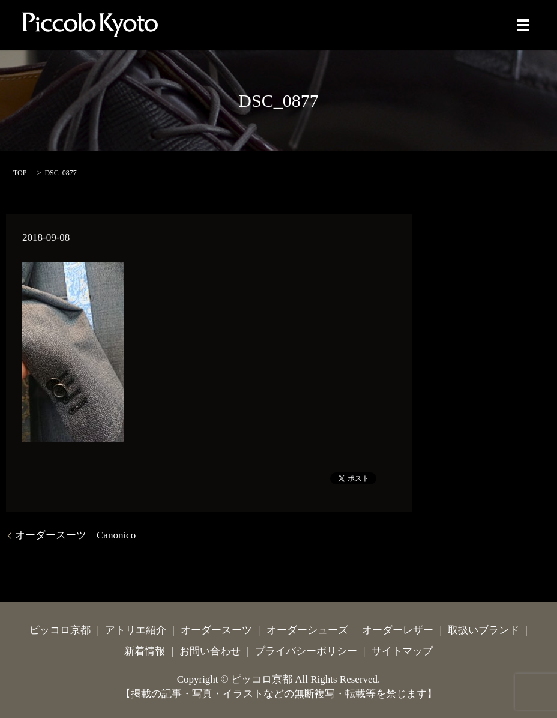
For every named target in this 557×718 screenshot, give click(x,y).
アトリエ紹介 (135, 630)
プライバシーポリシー (306, 651)
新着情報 (144, 651)
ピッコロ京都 (60, 630)
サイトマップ (402, 651)
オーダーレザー (397, 630)
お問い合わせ (210, 651)
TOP (19, 173)
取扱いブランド (483, 630)
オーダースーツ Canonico (75, 535)
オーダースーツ (216, 630)
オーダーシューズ (307, 630)
